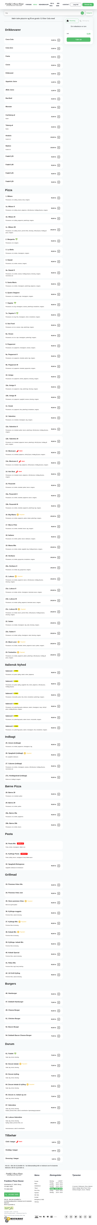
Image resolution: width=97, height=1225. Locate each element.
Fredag (56, 1189)
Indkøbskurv (44, 4)
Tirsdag (56, 1183)
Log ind (75, 4)
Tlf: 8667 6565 (8, 1186)
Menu (35, 4)
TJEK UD (78, 39)
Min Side (36, 1195)
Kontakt (66, 4)
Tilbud (36, 1188)
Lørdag (56, 1191)
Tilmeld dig (88, 4)
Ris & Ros (37, 1190)
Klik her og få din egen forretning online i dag (14, 1215)
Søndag (56, 1192)
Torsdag (56, 1187)
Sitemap (36, 1202)
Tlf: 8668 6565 (8, 1189)
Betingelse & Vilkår (39, 1199)
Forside (29, 4)
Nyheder (36, 1192)
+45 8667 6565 (12, 1194)
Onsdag (56, 1185)
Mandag (56, 1181)
